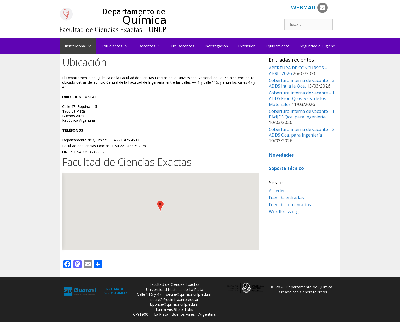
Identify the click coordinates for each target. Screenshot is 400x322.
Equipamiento (278, 45)
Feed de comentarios (290, 204)
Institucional (80, 46)
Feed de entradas (286, 198)
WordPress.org (284, 211)
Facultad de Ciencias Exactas (174, 284)
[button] (160, 206)
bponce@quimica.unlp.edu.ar (174, 304)
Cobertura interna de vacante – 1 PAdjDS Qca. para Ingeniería (302, 114)
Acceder (277, 190)
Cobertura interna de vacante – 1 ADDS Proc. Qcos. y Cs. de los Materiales (302, 98)
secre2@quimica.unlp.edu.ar (174, 299)
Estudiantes (117, 46)
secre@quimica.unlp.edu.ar (189, 294)
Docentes (152, 46)
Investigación (216, 45)
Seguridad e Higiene (317, 45)
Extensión (246, 45)
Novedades (281, 155)
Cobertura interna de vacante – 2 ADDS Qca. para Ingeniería (302, 132)
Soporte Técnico (286, 168)
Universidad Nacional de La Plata (174, 289)
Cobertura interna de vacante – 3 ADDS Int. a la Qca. (302, 83)
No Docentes (182, 45)
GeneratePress (313, 291)
